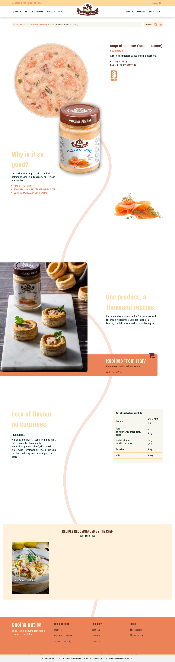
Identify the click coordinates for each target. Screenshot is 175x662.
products (58, 630)
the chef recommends (64, 636)
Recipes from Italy (54, 11)
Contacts (141, 11)
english (157, 3)
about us (96, 630)
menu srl (96, 641)
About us (130, 11)
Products (17, 11)
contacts (96, 636)
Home (15, 24)
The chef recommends (33, 11)
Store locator (155, 11)
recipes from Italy (62, 641)
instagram (136, 636)
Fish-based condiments (39, 24)
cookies (59, 658)
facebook (136, 630)
